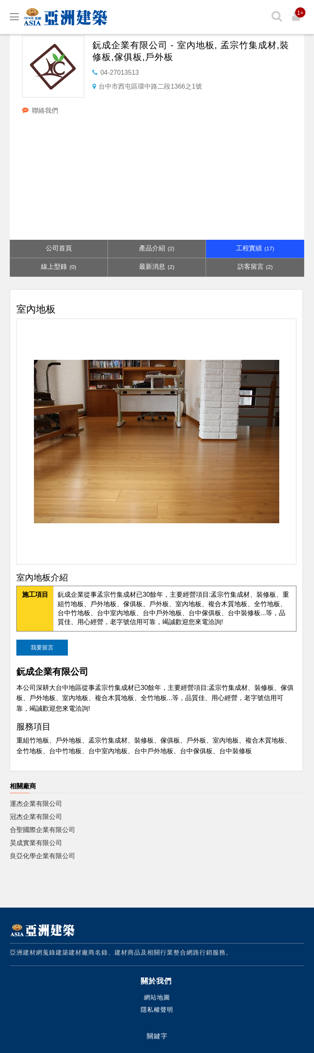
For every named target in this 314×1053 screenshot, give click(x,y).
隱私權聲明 (157, 1009)
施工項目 (35, 594)
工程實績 (255, 248)
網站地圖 (157, 997)
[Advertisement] (157, 178)
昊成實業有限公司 (36, 842)
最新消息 (156, 266)
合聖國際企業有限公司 (42, 829)
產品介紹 (156, 248)
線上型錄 (58, 266)
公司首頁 (59, 248)
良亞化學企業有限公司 (42, 855)
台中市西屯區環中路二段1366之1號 (150, 86)
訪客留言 (255, 266)
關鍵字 (157, 1036)
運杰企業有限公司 (36, 803)
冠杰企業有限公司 (36, 816)
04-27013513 (119, 72)
